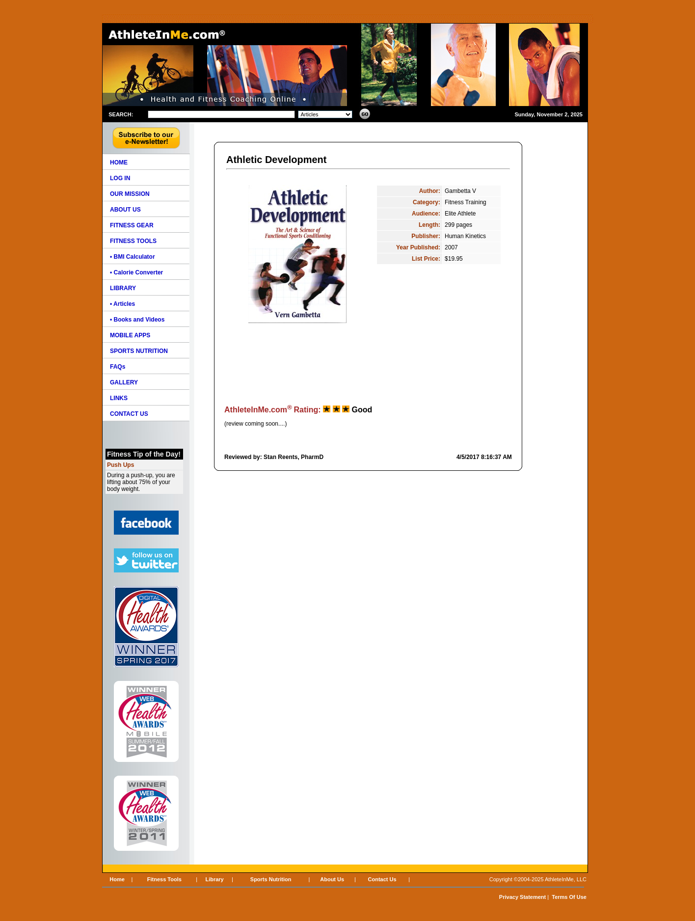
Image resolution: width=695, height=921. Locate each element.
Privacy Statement (522, 897)
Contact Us (382, 879)
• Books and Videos (137, 319)
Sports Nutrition (271, 879)
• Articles (122, 303)
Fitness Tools (164, 879)
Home (117, 879)
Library (214, 879)
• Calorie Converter (136, 272)
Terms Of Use (569, 897)
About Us (332, 879)
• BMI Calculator (132, 256)
